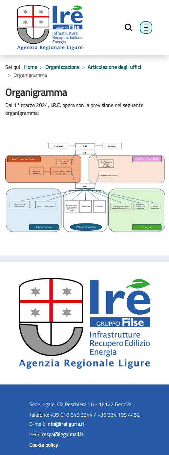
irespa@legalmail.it (61, 434)
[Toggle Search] (129, 27)
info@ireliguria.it (65, 424)
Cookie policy (43, 445)
